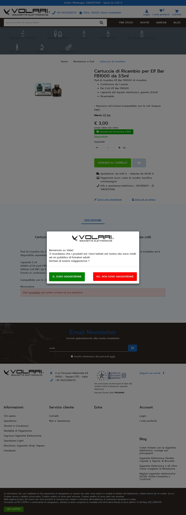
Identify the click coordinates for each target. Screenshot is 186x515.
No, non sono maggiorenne (115, 276)
